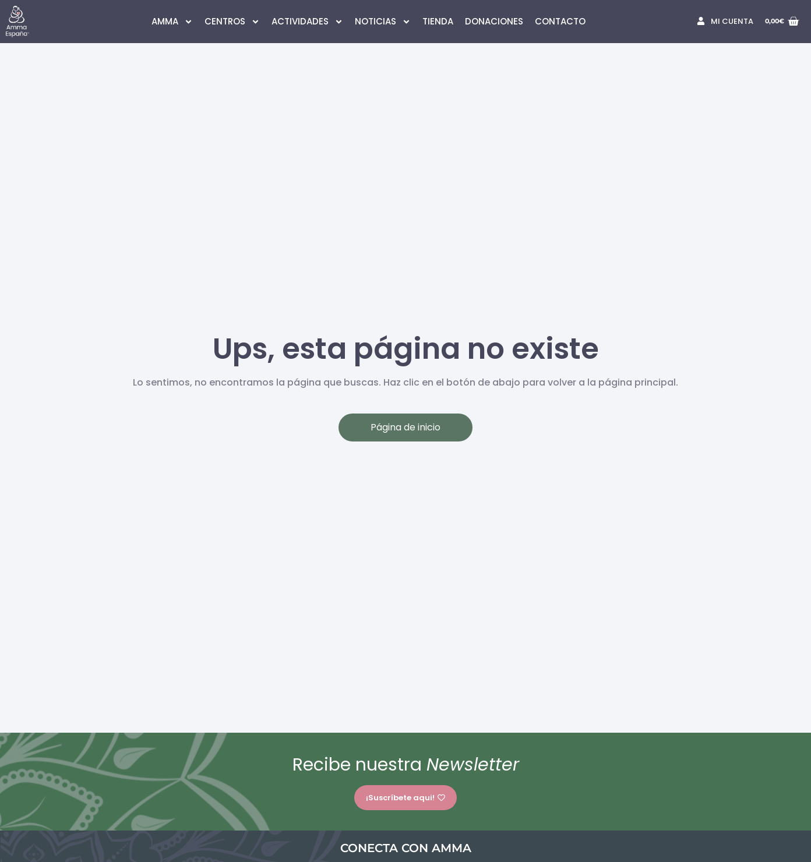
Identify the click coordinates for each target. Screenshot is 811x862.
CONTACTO (560, 21)
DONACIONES (494, 21)
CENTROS (232, 22)
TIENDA (437, 21)
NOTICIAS (383, 22)
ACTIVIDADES (307, 22)
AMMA (172, 22)
